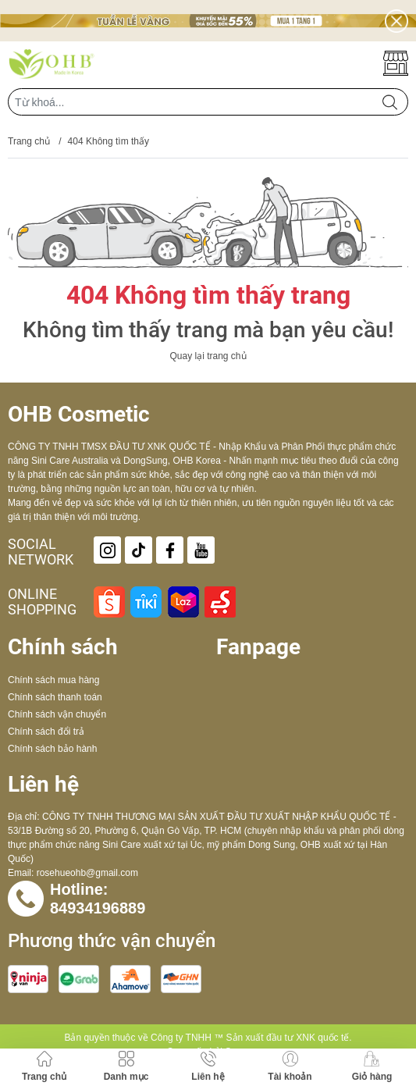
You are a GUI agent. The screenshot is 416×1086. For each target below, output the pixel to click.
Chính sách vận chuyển (57, 714)
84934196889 (97, 908)
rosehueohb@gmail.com (87, 872)
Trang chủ (29, 141)
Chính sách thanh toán (55, 697)
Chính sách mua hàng (53, 680)
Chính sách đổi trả (46, 731)
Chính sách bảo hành (52, 748)
